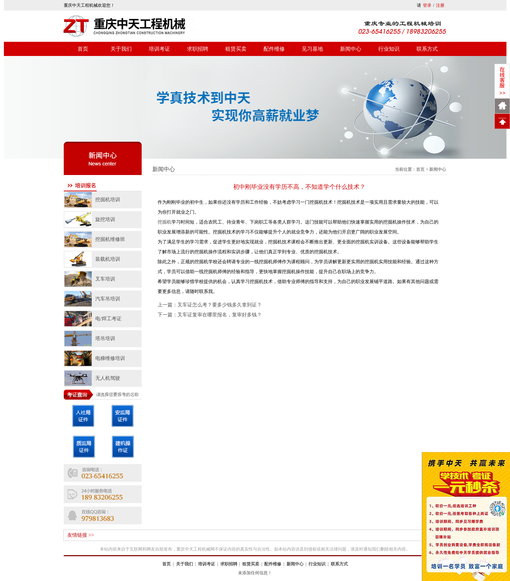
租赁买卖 (235, 49)
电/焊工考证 (108, 318)
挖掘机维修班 (110, 239)
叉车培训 (105, 279)
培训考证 (159, 49)
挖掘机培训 (107, 199)
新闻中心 (350, 49)
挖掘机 (164, 222)
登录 (427, 5)
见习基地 (312, 49)
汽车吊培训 (107, 298)
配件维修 (274, 49)
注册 (440, 5)
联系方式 (427, 49)
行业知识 (389, 49)
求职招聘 (197, 49)
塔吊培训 (105, 338)
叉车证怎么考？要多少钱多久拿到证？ (219, 305)
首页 (83, 49)
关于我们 (121, 49)
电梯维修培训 (110, 358)
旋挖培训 (105, 219)
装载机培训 (107, 259)
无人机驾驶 (107, 378)
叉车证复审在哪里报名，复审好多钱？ (219, 314)
